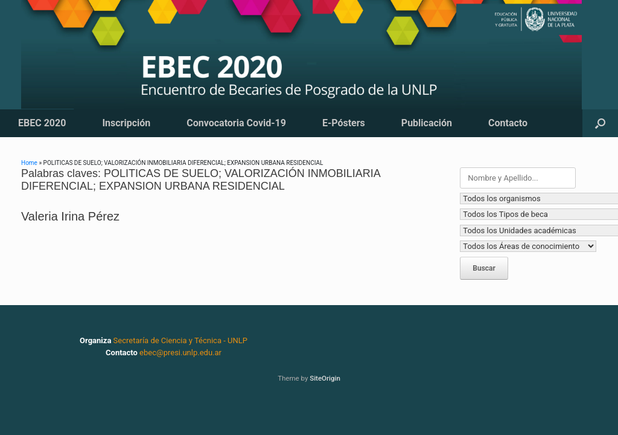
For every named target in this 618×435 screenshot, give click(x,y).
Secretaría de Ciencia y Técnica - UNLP (180, 340)
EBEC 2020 (42, 123)
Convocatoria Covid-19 (236, 123)
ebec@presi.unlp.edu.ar (180, 352)
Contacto (507, 123)
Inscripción (126, 123)
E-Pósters (343, 123)
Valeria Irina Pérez (70, 216)
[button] (600, 123)
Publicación (426, 123)
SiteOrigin (325, 378)
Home (29, 163)
